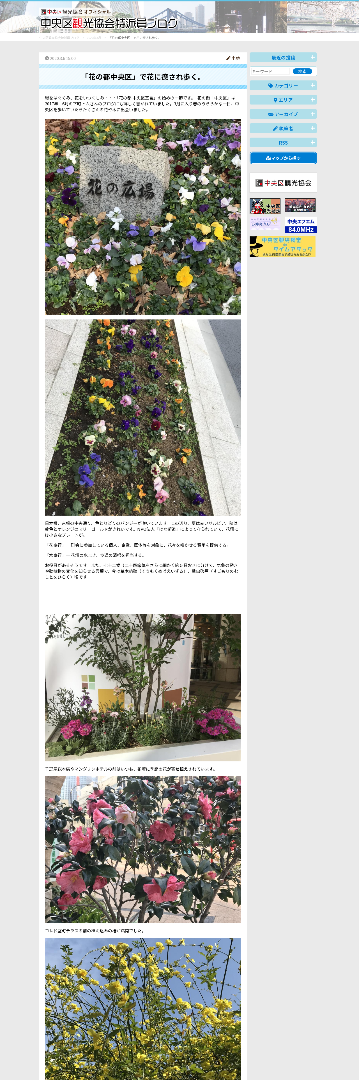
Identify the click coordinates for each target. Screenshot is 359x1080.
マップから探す (283, 158)
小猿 (233, 58)
